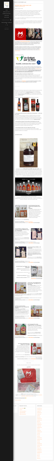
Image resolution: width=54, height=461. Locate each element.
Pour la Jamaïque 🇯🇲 (22, 408)
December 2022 (39, 418)
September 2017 (39, 452)
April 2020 (38, 436)
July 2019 (38, 440)
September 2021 (39, 427)
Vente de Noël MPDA (22, 412)
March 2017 (38, 458)
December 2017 (39, 449)
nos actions (6, 17)
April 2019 (38, 442)
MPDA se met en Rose (23, 414)
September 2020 (39, 431)
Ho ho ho (21, 409)
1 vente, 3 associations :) (23, 411)
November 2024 (39, 409)
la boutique (6, 15)
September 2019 (39, 439)
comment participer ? (7, 13)
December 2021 (39, 424)
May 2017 (38, 455)
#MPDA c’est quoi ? (6, 11)
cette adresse (30, 222)
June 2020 (38, 433)
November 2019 (39, 437)
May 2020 (38, 434)
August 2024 (39, 411)
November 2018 (39, 443)
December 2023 (39, 412)
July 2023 (38, 415)
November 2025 (39, 408)
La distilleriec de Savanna (28, 221)
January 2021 (39, 430)
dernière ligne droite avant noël (23, 5)
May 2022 (38, 421)
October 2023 (39, 414)
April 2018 (38, 446)
